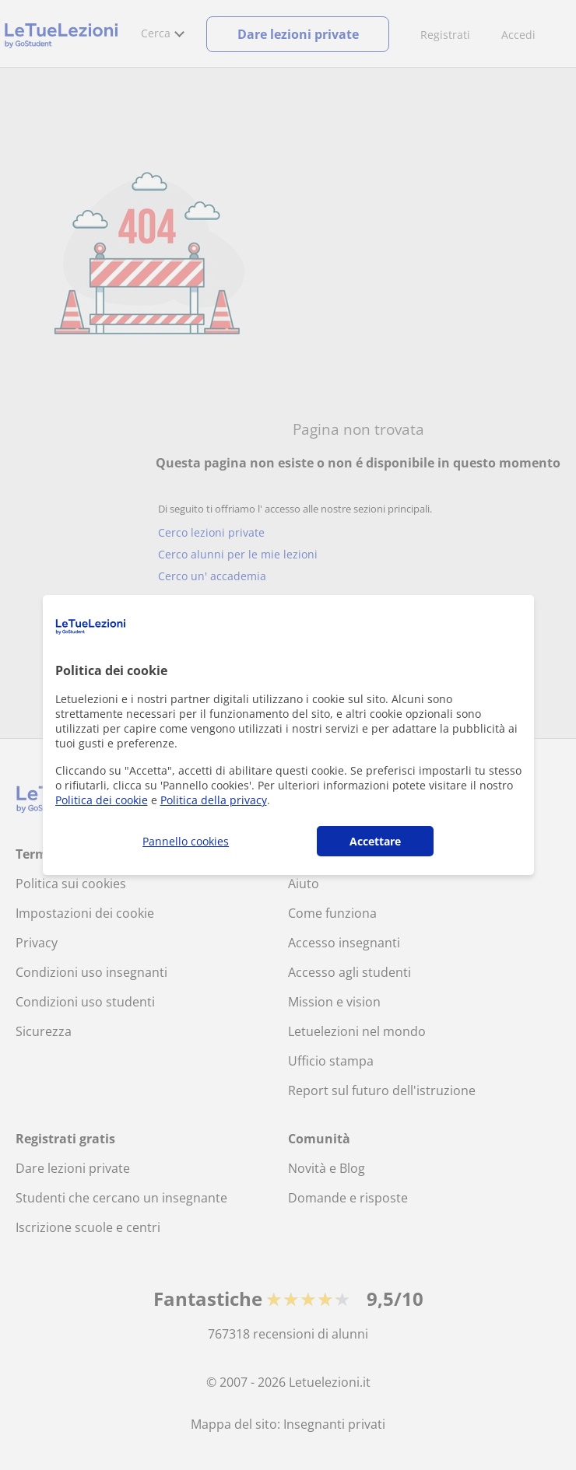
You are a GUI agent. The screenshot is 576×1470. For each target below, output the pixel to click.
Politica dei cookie (101, 800)
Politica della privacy (213, 800)
